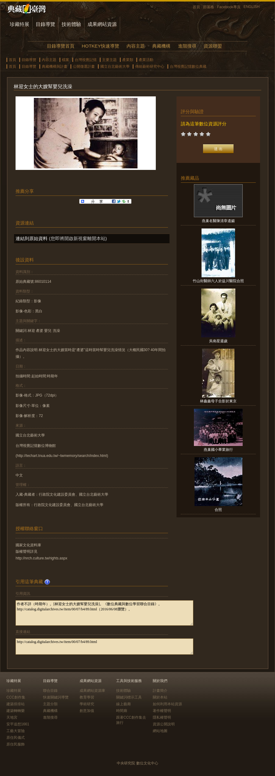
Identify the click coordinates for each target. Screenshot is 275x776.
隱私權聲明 (162, 717)
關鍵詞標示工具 (129, 697)
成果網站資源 (102, 24)
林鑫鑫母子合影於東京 (218, 401)
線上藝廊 (123, 704)
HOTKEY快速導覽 (100, 45)
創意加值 (87, 711)
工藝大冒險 (15, 731)
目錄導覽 (45, 24)
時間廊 (121, 711)
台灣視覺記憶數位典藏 (188, 66)
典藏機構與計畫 (54, 66)
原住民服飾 (15, 744)
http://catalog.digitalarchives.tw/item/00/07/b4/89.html (104, 646)
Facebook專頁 (229, 7)
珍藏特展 (19, 24)
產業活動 (146, 60)
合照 (218, 510)
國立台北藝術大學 (115, 66)
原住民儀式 (15, 737)
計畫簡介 (160, 690)
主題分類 (50, 704)
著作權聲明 (162, 711)
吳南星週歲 (218, 341)
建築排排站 (15, 704)
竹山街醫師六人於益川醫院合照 (218, 281)
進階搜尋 (187, 45)
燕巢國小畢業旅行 (218, 449)
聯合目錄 (50, 690)
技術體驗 (71, 24)
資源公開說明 (164, 724)
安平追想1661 (17, 724)
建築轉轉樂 (15, 711)
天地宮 (11, 717)
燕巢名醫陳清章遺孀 (218, 221)
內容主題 (136, 45)
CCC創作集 (15, 697)
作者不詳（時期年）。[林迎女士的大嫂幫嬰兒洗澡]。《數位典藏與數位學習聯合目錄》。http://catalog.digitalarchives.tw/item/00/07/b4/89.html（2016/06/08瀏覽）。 (104, 613)
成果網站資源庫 (92, 690)
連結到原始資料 (32, 238)
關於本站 (160, 697)
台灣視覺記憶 (86, 60)
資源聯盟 (213, 45)
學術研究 (87, 704)
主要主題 (109, 60)
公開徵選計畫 (84, 66)
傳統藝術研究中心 (149, 66)
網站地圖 (160, 731)
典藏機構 (161, 45)
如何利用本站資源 (167, 704)
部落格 (208, 7)
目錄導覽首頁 (60, 45)
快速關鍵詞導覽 (56, 697)
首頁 (196, 7)
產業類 (127, 60)
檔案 (65, 60)
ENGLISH (252, 7)
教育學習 (87, 697)
